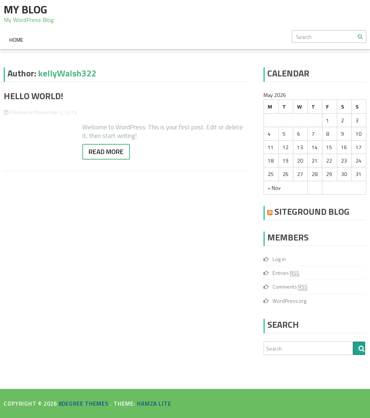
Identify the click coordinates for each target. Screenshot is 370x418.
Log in (279, 259)
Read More (106, 152)
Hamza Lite (154, 403)
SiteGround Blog (312, 211)
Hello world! (33, 96)
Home (16, 40)
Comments (289, 287)
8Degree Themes (84, 403)
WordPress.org (289, 301)
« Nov (274, 188)
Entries (285, 273)
